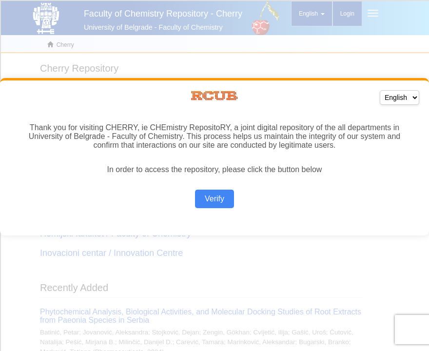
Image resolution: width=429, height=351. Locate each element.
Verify (214, 199)
